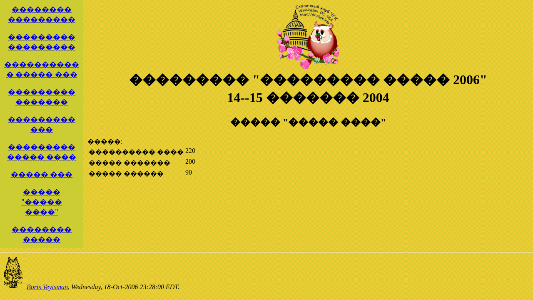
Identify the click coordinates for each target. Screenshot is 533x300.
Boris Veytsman (47, 286)
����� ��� (42, 174)
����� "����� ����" (41, 202)
